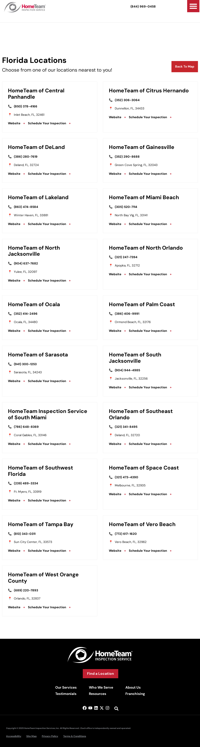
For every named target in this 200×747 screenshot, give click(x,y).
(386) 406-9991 (127, 314)
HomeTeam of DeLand (36, 147)
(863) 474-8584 (26, 207)
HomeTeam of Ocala (34, 304)
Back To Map (184, 66)
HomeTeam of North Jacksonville (34, 251)
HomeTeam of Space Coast (144, 467)
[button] (193, 6)
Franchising (135, 693)
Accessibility (13, 736)
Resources (97, 693)
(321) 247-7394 (126, 257)
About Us (133, 687)
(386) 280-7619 (26, 157)
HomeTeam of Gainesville (141, 147)
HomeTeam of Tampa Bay (40, 524)
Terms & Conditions (74, 736)
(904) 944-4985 (127, 370)
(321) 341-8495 (126, 427)
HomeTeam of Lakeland (38, 197)
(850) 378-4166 (25, 106)
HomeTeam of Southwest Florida (40, 470)
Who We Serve (101, 687)
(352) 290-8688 (127, 157)
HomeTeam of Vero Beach (142, 524)
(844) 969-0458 (143, 6)
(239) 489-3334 (26, 483)
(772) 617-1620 (126, 534)
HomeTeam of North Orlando (146, 247)
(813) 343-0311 (24, 534)
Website (14, 123)
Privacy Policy (50, 736)
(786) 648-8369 (26, 427)
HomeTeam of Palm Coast (142, 304)
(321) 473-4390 (126, 477)
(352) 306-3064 (127, 100)
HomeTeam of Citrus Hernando (149, 90)
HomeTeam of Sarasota (38, 354)
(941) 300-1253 (25, 364)
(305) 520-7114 (126, 207)
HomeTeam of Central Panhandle (36, 93)
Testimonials (65, 693)
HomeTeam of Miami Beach (144, 197)
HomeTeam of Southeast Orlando (141, 414)
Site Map (31, 736)
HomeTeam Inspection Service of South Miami (47, 414)
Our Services (66, 687)
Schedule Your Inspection (47, 123)
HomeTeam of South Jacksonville (135, 357)
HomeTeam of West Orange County (43, 577)
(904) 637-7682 (26, 263)
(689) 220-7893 (26, 590)
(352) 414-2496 (26, 314)
